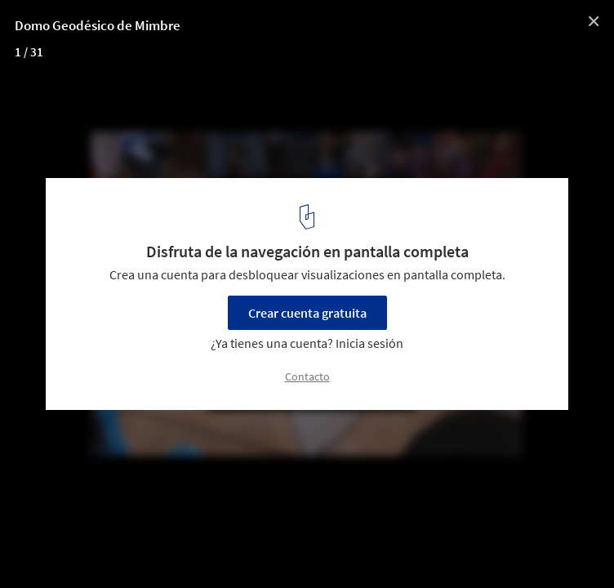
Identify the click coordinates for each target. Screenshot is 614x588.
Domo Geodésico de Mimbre (97, 25)
